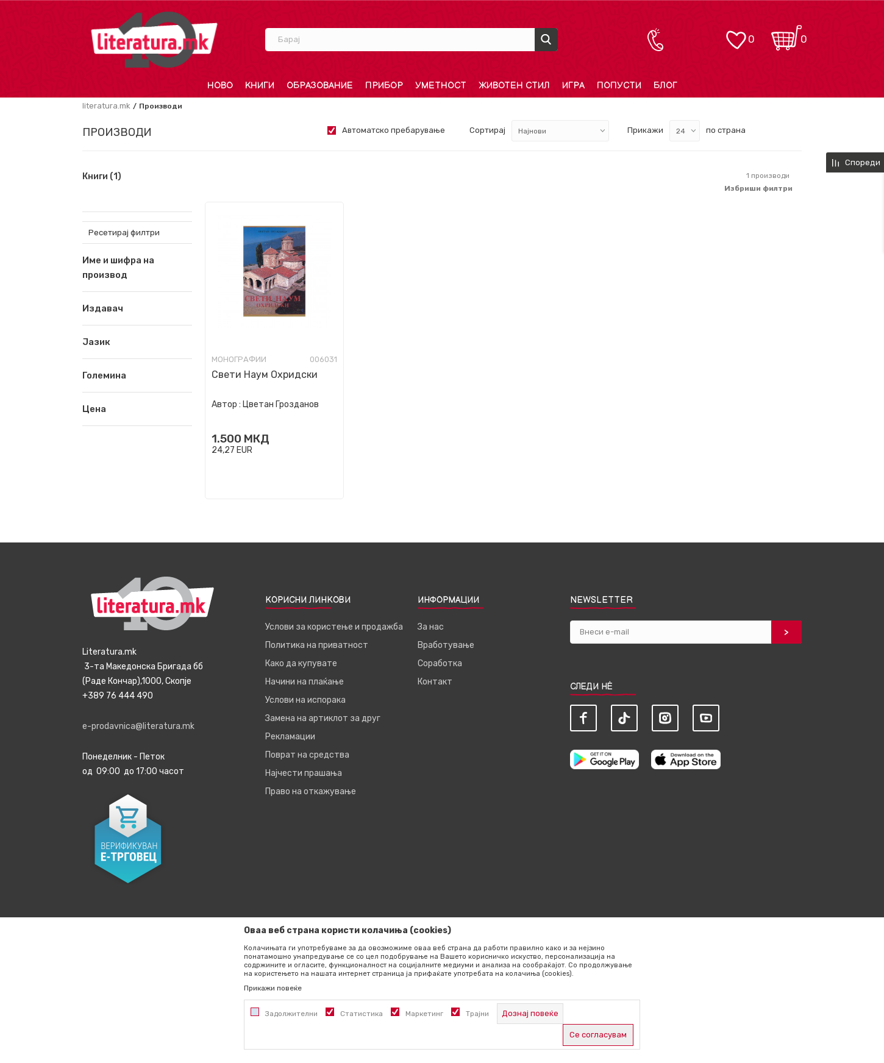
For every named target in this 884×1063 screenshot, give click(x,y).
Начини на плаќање (304, 682)
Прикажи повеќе (273, 988)
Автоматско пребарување (393, 130)
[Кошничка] (786, 34)
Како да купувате (301, 663)
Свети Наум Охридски (265, 374)
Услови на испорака (305, 700)
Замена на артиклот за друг (322, 718)
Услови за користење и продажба (334, 627)
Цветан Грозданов (281, 404)
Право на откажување (310, 791)
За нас (431, 627)
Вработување (446, 645)
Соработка (440, 663)
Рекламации (290, 736)
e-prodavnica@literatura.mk (138, 726)
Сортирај (487, 130)
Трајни (477, 1013)
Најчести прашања (303, 773)
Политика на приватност (316, 645)
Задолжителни (291, 1013)
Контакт (435, 682)
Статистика (361, 1013)
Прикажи (645, 130)
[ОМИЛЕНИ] (736, 34)
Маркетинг (424, 1013)
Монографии (239, 359)
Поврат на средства (307, 755)
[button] (137, 308)
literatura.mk (106, 105)
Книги (101, 176)
